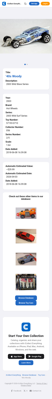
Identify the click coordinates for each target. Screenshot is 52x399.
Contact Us (35, 391)
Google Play (35, 356)
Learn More (26, 363)
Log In (45, 4)
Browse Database (25, 298)
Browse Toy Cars (26, 303)
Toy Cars (41, 375)
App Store (16, 356)
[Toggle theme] (25, 3)
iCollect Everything (13, 375)
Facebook (16, 391)
